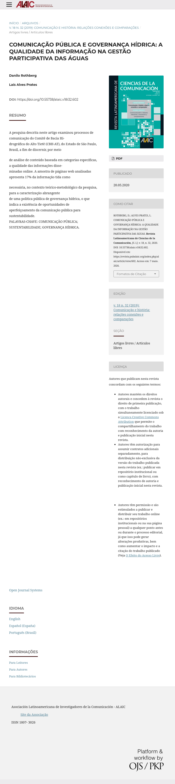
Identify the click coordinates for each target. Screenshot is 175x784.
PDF (118, 158)
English (14, 619)
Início (14, 23)
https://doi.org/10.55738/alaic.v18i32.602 (47, 99)
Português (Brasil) (22, 632)
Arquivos (30, 23)
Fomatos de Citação (131, 274)
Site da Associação (34, 714)
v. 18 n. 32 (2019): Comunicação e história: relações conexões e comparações (74, 27)
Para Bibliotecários (22, 676)
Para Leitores (18, 663)
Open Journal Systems (25, 590)
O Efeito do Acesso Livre (143, 555)
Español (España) (22, 626)
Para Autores (18, 669)
